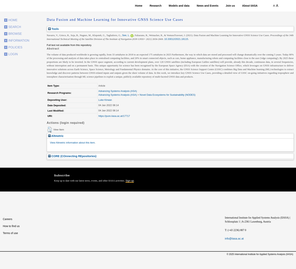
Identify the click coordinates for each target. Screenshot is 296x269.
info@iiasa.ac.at (234, 238)
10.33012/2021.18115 (176, 39)
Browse (15, 33)
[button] (49, 130)
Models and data (179, 5)
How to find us (11, 226)
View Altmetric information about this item (72, 142)
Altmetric (56, 135)
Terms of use (10, 233)
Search (14, 27)
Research (155, 5)
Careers (7, 219)
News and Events (207, 5)
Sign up (130, 180)
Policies (15, 47)
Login (13, 54)
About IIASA (250, 5)
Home (138, 5)
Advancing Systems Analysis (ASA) (117, 91)
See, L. (126, 35)
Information (18, 40)
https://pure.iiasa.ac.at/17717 (114, 116)
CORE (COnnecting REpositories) (72, 156)
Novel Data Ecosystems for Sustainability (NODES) (167, 94)
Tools (53, 28)
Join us (230, 5)
